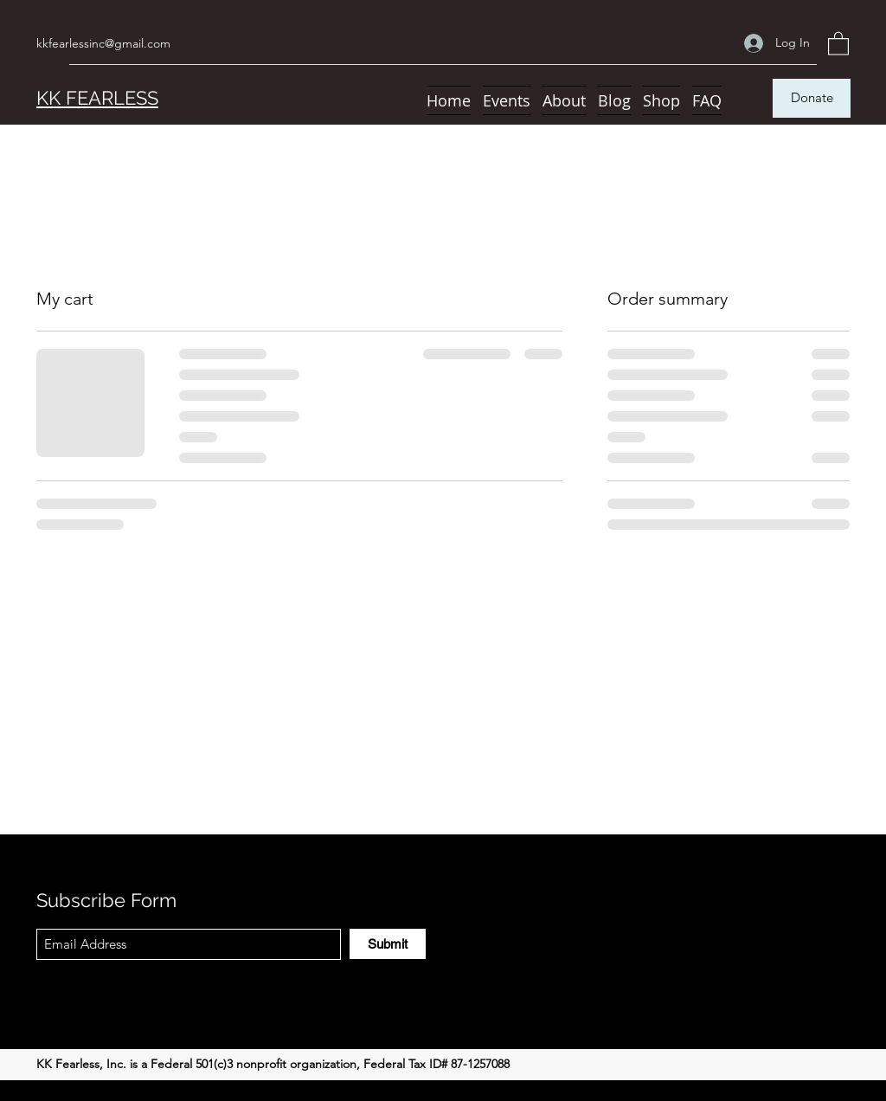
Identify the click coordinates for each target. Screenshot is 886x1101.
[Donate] (812, 98)
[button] (838, 42)
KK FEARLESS (97, 98)
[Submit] (388, 944)
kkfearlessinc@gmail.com (103, 43)
